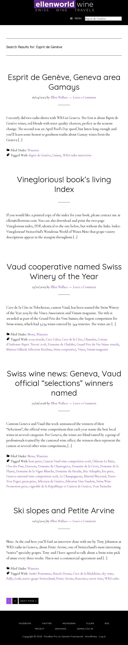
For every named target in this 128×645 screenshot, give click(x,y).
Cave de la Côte (72, 339)
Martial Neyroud (95, 476)
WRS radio (112, 579)
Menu (78, 18)
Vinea (81, 349)
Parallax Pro (50, 636)
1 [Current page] (10, 600)
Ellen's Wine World (64, 6)
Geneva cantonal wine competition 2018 (32, 476)
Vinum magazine (97, 349)
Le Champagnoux (71, 476)
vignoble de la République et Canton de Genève (60, 486)
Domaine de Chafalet (61, 344)
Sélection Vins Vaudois (80, 481)
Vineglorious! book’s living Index (64, 184)
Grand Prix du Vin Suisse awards (98, 344)
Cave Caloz (53, 339)
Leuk (17, 579)
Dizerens (30, 466)
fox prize (107, 471)
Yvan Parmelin (102, 486)
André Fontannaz (40, 574)
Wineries (33, 150)
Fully (9, 579)
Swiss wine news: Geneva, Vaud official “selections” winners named (64, 383)
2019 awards (36, 339)
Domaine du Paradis (68, 471)
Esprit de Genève (40, 155)
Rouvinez (81, 579)
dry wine (107, 574)
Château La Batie (103, 461)
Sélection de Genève (51, 481)
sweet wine (96, 579)
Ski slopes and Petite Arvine (64, 510)
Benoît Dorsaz (62, 574)
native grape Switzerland (38, 579)
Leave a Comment (84, 97)
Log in (102, 636)
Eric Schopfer (91, 471)
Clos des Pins (15, 466)
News (31, 334)
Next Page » (28, 600)
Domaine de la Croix (85, 466)
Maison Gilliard (16, 349)
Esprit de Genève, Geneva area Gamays (64, 82)
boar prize (35, 461)
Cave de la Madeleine (86, 574)
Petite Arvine (65, 579)
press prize (29, 481)
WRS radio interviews (77, 155)
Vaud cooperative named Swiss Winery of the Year (64, 271)
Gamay (56, 155)
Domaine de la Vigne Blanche (35, 471)
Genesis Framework (72, 636)
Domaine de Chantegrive (54, 466)
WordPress (91, 636)
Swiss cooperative (64, 349)
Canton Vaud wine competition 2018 (67, 461)
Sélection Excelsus (40, 349)
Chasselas (90, 339)
